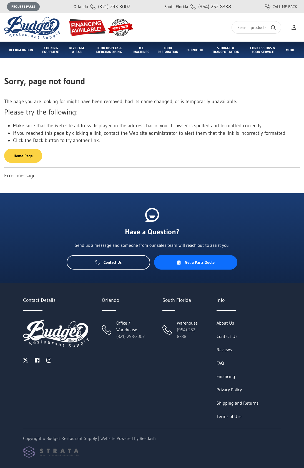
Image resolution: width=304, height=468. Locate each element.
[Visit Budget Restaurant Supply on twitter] (25, 359)
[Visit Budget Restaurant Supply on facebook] (37, 359)
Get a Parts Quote (196, 262)
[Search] (256, 27)
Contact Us (108, 262)
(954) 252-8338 (197, 6)
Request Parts (23, 6)
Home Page (23, 155)
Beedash (148, 438)
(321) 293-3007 (102, 6)
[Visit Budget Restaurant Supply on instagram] (48, 359)
